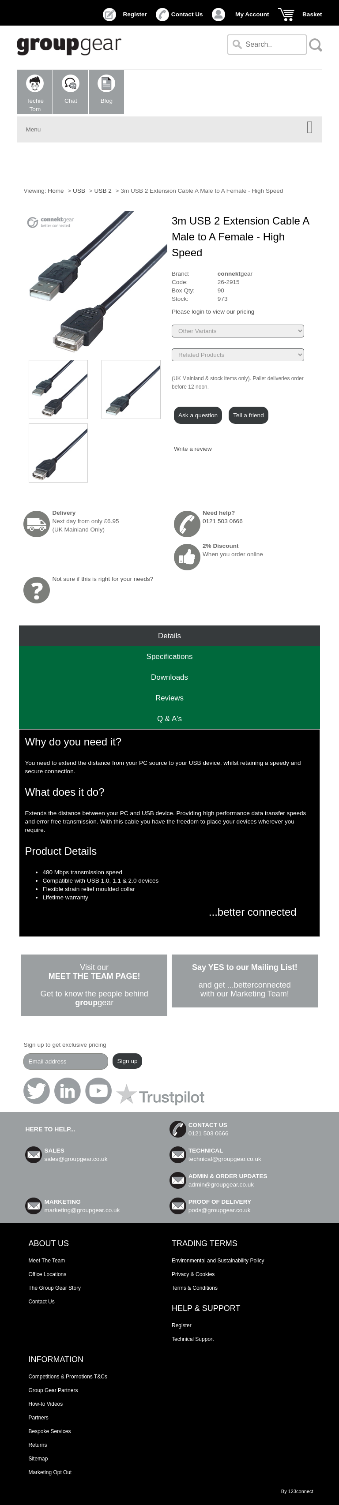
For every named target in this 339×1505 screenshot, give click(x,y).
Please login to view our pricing (213, 311)
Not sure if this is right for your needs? (102, 579)
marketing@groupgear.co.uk (82, 1210)
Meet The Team (46, 1261)
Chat (70, 89)
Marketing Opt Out (50, 1472)
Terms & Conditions (195, 1288)
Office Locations (47, 1274)
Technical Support (193, 1339)
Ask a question (198, 415)
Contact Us (187, 14)
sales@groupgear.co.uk (75, 1159)
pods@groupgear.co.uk (219, 1210)
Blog (106, 89)
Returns (37, 1445)
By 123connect (297, 1491)
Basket (312, 14)
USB (79, 190)
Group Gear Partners (53, 1390)
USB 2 (103, 190)
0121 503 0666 (223, 521)
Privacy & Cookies (193, 1274)
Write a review (193, 449)
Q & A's (169, 719)
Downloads (169, 677)
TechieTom (35, 93)
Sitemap (38, 1459)
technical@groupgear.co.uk (224, 1159)
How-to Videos (45, 1404)
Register (135, 14)
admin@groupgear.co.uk (221, 1184)
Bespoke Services (49, 1431)
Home (56, 190)
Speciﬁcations (170, 656)
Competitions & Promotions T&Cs (67, 1377)
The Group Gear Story (54, 1288)
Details (169, 636)
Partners (38, 1418)
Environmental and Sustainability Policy (218, 1261)
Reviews (169, 698)
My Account (252, 14)
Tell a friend (248, 415)
